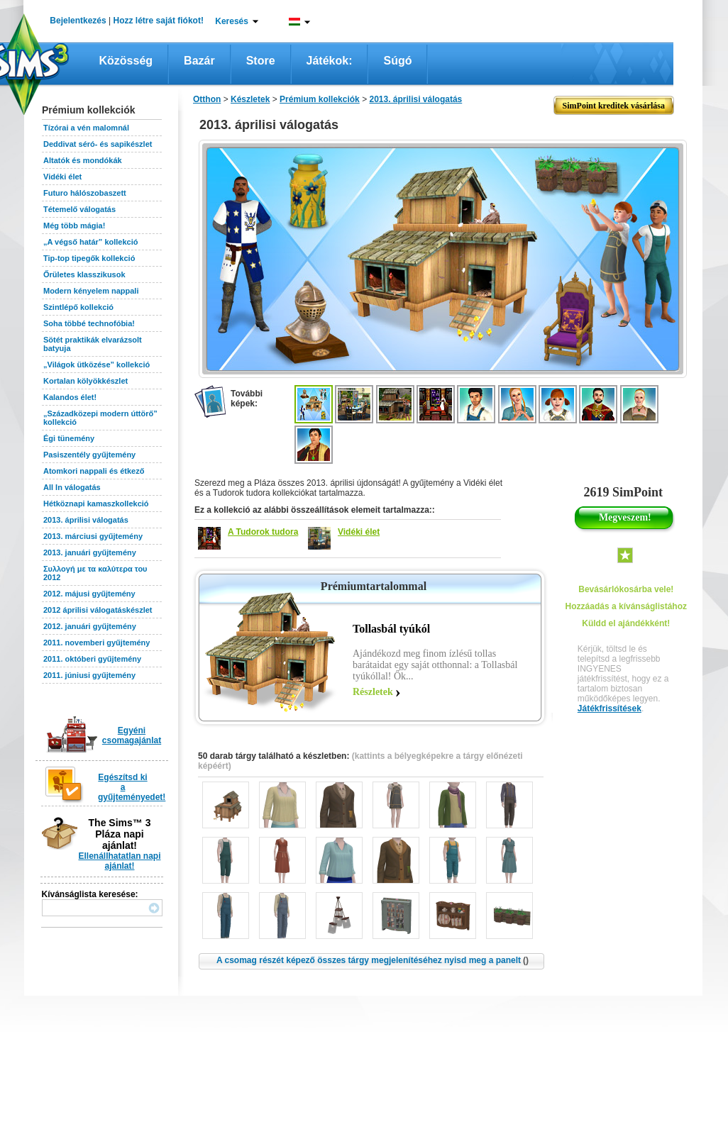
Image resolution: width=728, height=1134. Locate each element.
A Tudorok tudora (263, 532)
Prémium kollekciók (320, 99)
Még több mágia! (74, 225)
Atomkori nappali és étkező (93, 471)
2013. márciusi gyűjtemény (93, 536)
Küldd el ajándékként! (626, 623)
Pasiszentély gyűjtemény (89, 454)
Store (260, 61)
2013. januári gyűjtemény (89, 552)
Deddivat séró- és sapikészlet (97, 144)
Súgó (397, 61)
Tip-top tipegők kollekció (89, 258)
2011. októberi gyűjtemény (92, 659)
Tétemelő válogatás (79, 209)
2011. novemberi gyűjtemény (96, 642)
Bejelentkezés (78, 21)
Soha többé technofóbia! (89, 323)
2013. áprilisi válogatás (85, 520)
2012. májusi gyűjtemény (89, 593)
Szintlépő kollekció (78, 307)
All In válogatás (72, 487)
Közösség (126, 61)
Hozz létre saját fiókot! (159, 21)
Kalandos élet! (69, 397)
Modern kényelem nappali (90, 291)
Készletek (250, 99)
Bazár (199, 61)
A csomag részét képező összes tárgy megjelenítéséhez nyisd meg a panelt (372, 960)
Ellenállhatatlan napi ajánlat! (119, 861)
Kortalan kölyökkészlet (85, 381)
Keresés (231, 21)
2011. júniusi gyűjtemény (89, 675)
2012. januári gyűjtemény (89, 626)
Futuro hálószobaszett (84, 193)
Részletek (373, 691)
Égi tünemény (68, 438)
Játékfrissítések (609, 708)
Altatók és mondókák (82, 160)
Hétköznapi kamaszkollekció (96, 503)
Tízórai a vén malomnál (86, 127)
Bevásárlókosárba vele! (625, 589)
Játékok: (330, 61)
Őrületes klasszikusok (84, 274)
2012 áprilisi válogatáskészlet (97, 610)
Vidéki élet (62, 176)
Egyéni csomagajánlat (131, 735)
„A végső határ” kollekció (90, 242)
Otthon (207, 99)
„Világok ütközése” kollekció (96, 364)
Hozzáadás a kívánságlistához (626, 606)
